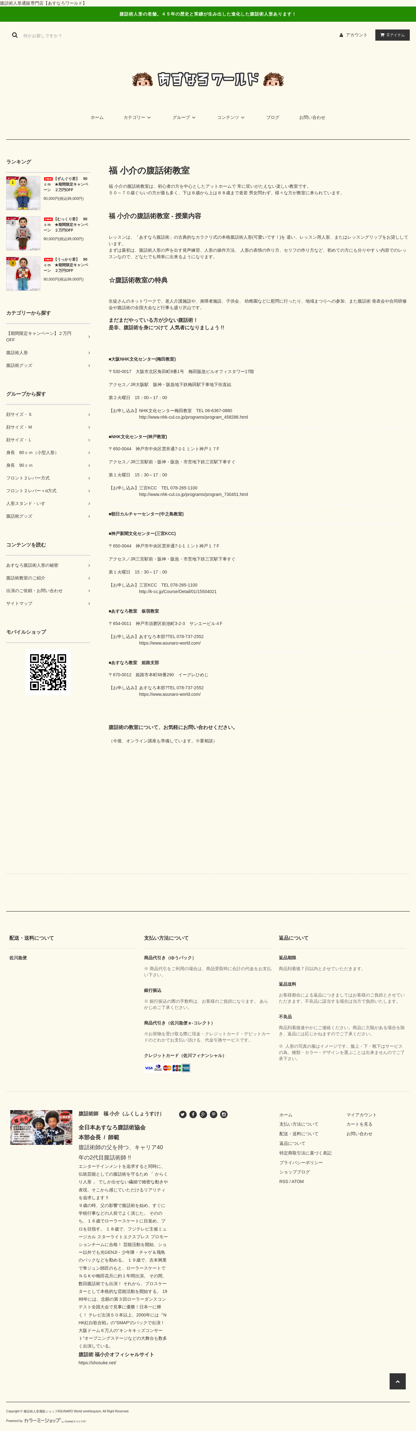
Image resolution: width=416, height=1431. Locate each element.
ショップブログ (294, 1171)
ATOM (298, 1181)
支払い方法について (299, 1124)
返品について (292, 1143)
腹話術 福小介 (94, 1354)
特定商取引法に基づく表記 (305, 1152)
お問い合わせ (312, 117)
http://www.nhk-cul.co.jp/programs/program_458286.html (193, 417)
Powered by (46, 1421)
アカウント (357, 34)
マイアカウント (361, 1114)
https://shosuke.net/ (97, 1362)
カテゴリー (138, 117)
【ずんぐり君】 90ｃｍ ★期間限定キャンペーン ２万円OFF (65, 184)
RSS (283, 1181)
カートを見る (359, 1124)
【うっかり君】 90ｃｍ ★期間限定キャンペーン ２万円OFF (65, 265)
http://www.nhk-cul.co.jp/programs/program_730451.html (193, 494)
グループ (185, 117)
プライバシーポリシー (301, 1162)
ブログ (272, 117)
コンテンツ (231, 117)
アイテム (391, 34)
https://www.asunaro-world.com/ (170, 643)
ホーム (97, 117)
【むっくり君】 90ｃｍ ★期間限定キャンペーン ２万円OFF (65, 224)
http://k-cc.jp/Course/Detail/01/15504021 (178, 591)
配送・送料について (299, 1133)
